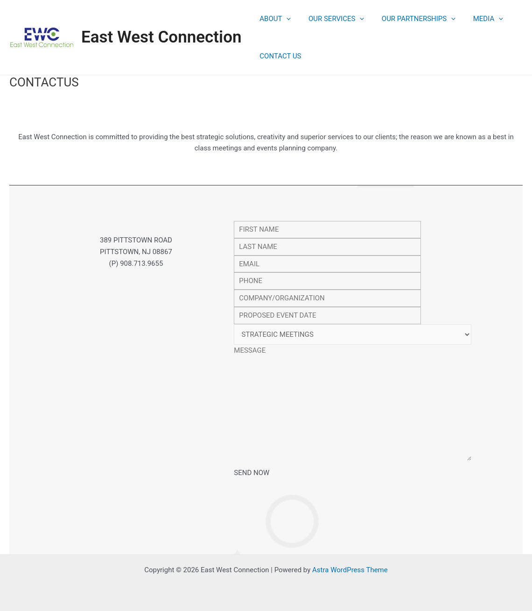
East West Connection (161, 37)
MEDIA (475, 18)
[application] (284, 18)
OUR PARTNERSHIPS (410, 18)
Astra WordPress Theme (350, 570)
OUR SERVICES (331, 18)
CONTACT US (279, 56)
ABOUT (273, 18)
